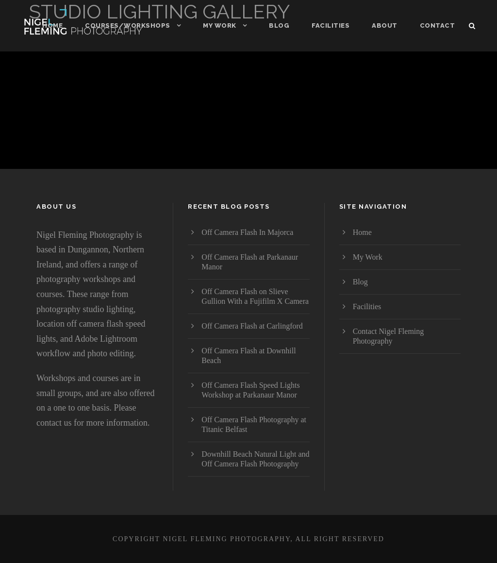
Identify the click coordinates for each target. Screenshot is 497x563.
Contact (437, 25)
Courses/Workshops (127, 25)
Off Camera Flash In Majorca (247, 232)
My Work (219, 25)
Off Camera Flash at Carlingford (252, 326)
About (385, 25)
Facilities (330, 25)
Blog (279, 25)
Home (52, 25)
